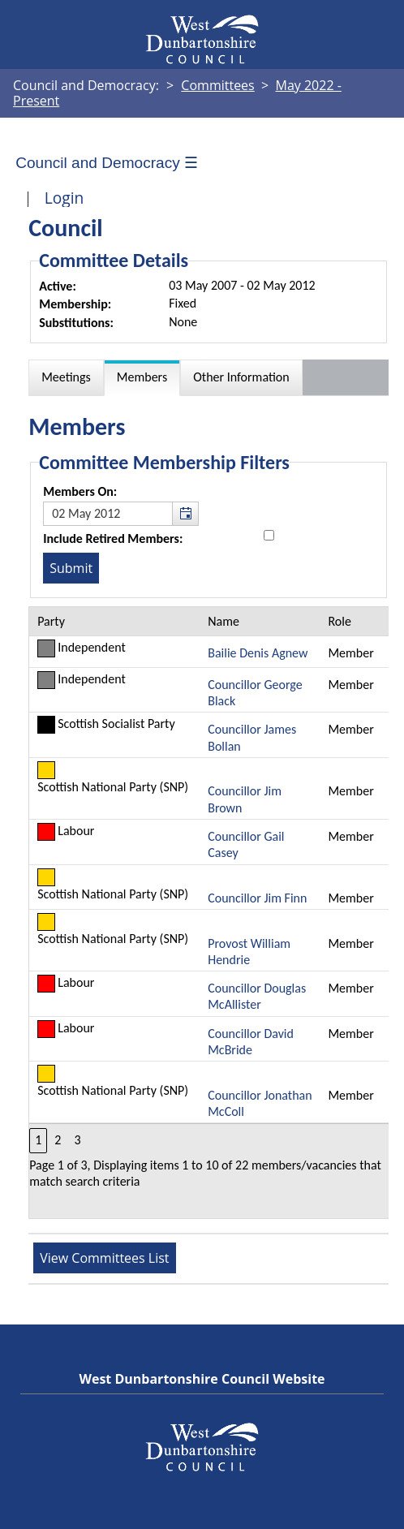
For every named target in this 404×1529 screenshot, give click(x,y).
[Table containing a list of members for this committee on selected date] (209, 913)
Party (51, 621)
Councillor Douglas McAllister (257, 996)
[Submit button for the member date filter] (71, 568)
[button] (185, 513)
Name (223, 621)
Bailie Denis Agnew (257, 653)
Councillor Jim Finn (257, 898)
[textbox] (121, 514)
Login (64, 198)
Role (339, 621)
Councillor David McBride (251, 1041)
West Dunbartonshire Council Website (201, 1379)
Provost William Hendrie (249, 951)
